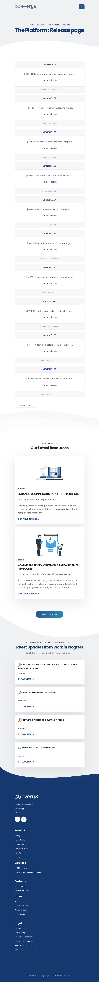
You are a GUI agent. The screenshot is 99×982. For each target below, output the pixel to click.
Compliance (20, 950)
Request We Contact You (25, 804)
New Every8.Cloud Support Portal (37, 747)
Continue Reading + (28, 519)
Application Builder (23, 848)
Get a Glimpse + (26, 679)
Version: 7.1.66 (49, 132)
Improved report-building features (38, 692)
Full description (50, 80)
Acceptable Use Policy (24, 937)
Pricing (17, 835)
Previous (21, 405)
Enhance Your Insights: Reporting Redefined (48, 494)
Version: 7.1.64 (49, 200)
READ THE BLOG (49, 614)
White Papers (20, 914)
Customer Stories (22, 905)
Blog (17, 901)
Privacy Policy (20, 932)
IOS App (19, 813)
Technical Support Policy (25, 941)
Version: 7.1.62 (49, 267)
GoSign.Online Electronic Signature (30, 872)
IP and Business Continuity (26, 945)
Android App (20, 808)
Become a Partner (23, 890)
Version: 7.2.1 (49, 64)
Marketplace (20, 853)
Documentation (21, 910)
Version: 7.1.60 (49, 335)
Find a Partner (21, 886)
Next (31, 405)
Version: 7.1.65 (49, 166)
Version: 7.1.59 (49, 369)
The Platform (54, 25)
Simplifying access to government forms (41, 720)
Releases (66, 25)
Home (31, 25)
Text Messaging (21, 868)
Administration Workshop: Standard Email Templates (48, 567)
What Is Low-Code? (23, 844)
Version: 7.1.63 (49, 233)
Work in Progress (22, 857)
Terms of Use (20, 928)
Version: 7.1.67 (49, 98)
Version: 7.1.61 (49, 301)
